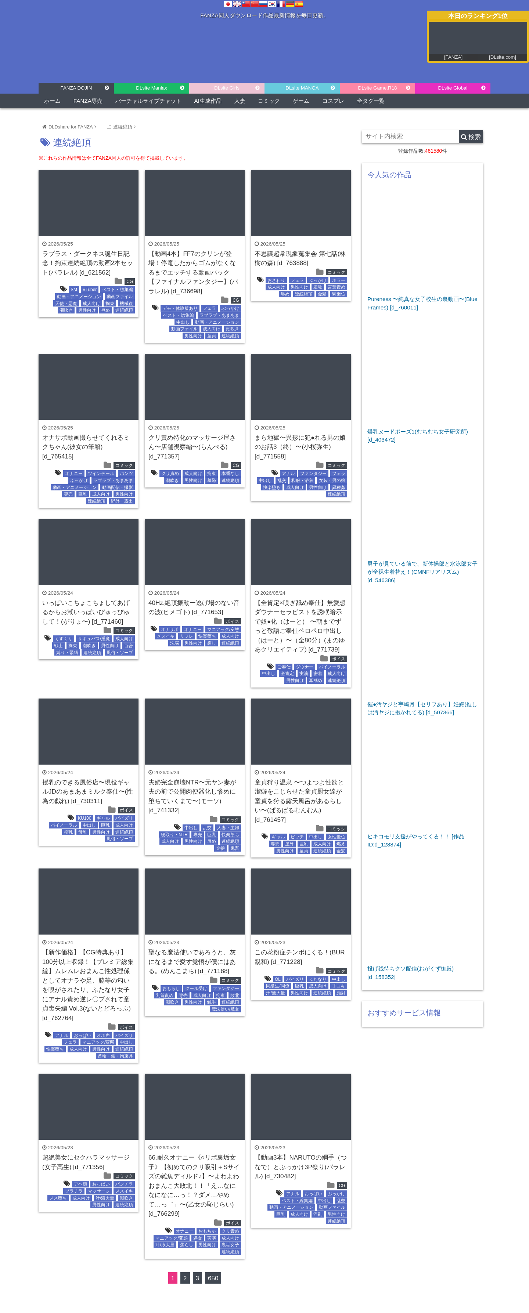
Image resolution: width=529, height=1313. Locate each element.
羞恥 (317, 287)
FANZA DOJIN (76, 88)
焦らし (186, 1244)
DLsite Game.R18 (377, 88)
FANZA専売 (87, 101)
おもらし (171, 988)
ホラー (338, 280)
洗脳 (174, 643)
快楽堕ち (272, 487)
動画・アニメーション (79, 296)
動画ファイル (120, 296)
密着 (317, 673)
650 (213, 1278)
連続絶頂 (122, 127)
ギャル (103, 818)
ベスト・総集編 (117, 289)
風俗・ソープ (120, 652)
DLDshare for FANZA (70, 127)
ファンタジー (313, 473)
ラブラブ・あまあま (219, 315)
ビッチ (297, 836)
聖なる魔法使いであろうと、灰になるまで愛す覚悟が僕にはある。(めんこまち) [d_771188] (192, 962)
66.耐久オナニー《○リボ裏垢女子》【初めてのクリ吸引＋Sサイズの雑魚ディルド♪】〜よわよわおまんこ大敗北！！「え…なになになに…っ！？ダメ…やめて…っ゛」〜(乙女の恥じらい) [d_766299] (194, 1185)
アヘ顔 (80, 1184)
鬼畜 (234, 848)
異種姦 (338, 487)
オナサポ (170, 629)
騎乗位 (338, 294)
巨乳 (82, 494)
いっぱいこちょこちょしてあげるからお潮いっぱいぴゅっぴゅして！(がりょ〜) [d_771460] (86, 612)
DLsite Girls (227, 88)
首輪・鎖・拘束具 (115, 1056)
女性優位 (336, 836)
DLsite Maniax (151, 88)
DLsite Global (452, 88)
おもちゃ (207, 1231)
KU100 (84, 818)
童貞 (211, 335)
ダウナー (304, 667)
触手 (211, 1002)
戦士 (58, 645)
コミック (269, 101)
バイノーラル (332, 667)
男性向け (87, 310)
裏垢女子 (230, 1244)
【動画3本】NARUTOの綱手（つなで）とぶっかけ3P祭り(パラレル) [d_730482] (301, 1167)
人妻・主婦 (228, 827)
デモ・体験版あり (180, 308)
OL (278, 979)
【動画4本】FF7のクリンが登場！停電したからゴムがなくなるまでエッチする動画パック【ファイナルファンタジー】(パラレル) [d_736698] (193, 272)
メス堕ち (58, 1198)
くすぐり (63, 638)
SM (74, 289)
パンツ (126, 473)
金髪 (322, 294)
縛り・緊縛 (67, 652)
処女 (197, 1238)
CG (129, 281)
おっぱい (82, 1035)
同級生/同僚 (277, 986)
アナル (288, 473)
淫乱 (317, 1214)
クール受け (196, 988)
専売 (68, 494)
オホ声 (103, 1035)
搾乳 (68, 832)
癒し (211, 643)
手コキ (338, 986)
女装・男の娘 (332, 480)
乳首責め (164, 995)
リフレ (186, 636)
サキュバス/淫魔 (94, 638)
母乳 (82, 832)
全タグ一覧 (371, 101)
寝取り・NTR (174, 834)
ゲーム (301, 101)
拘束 (109, 303)
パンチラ (124, 1184)
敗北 (234, 995)
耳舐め (315, 680)
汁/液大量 (275, 992)
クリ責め (170, 473)
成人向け (91, 303)
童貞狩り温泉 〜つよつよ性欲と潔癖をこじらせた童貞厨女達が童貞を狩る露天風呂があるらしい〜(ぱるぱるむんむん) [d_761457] (299, 801)
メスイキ (165, 636)
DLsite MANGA (302, 88)
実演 (303, 673)
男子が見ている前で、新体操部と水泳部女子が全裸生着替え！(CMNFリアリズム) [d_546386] (422, 572)
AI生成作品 (208, 101)
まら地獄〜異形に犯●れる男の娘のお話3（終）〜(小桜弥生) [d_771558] (300, 447)
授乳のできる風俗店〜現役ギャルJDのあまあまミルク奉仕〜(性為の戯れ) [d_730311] (87, 792)
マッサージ (99, 1191)
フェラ (209, 308)
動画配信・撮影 (117, 487)
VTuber (90, 289)
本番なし (230, 473)
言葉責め (336, 287)
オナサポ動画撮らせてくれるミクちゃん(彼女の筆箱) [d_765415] (86, 447)
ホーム (52, 101)
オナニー (74, 473)
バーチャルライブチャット (148, 101)
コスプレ (333, 101)
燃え (341, 843)
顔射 (341, 992)
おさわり (276, 280)
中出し (183, 322)
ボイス (232, 621)
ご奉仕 (284, 667)
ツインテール (101, 473)
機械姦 (126, 303)
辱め (105, 310)
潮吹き (66, 310)
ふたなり (318, 979)
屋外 (289, 843)
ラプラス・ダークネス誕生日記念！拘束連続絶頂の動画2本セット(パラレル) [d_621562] (87, 263)
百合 (128, 645)
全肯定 (287, 673)
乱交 (281, 480)
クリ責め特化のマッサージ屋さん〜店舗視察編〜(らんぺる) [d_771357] (192, 447)
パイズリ (124, 818)
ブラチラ (74, 1191)
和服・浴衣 (302, 480)
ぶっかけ (230, 308)
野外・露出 (122, 501)
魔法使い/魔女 (225, 1009)
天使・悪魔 (66, 303)
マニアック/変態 (223, 629)
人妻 (239, 101)
